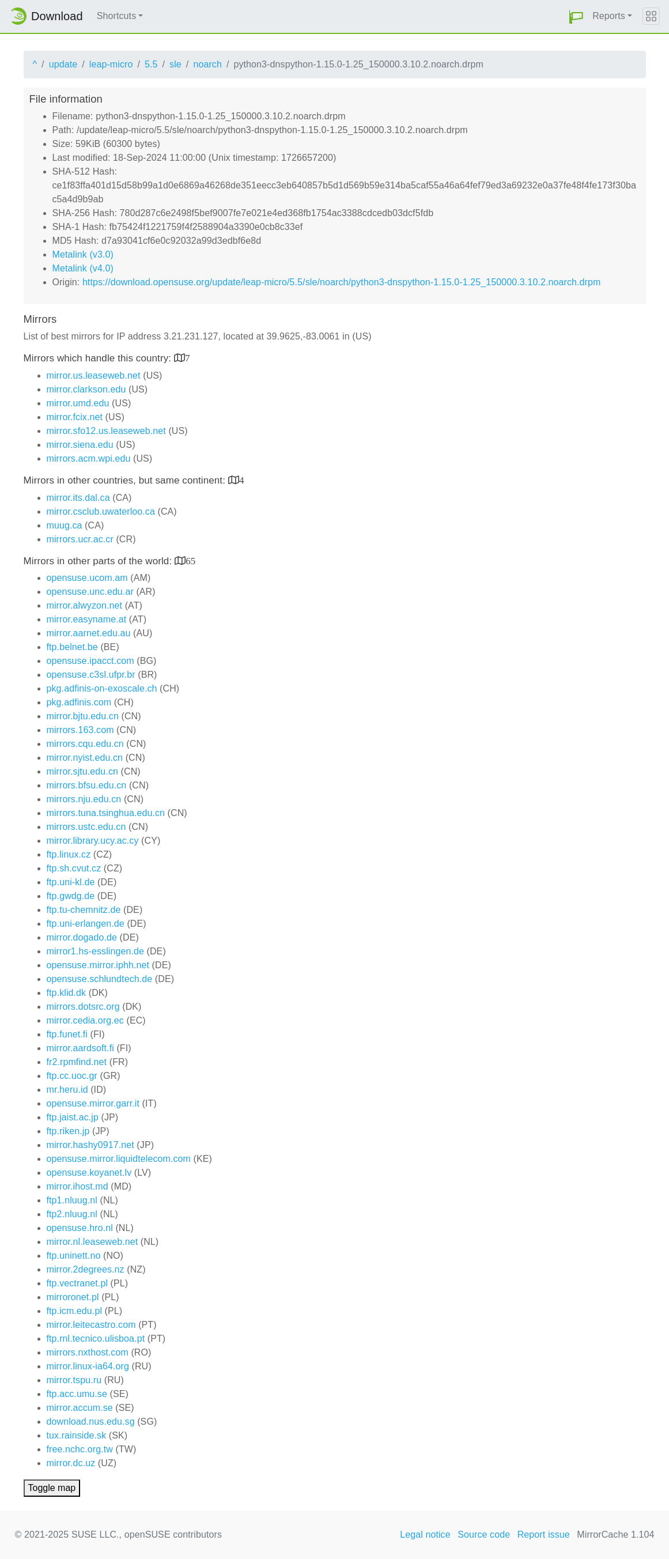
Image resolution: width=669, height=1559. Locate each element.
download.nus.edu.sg (91, 1421)
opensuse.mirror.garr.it (93, 1103)
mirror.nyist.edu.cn (85, 757)
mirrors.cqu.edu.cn (85, 744)
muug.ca (64, 525)
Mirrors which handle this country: (99, 358)
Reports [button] (608, 16)
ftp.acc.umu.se (77, 1394)
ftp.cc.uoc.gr (72, 1076)
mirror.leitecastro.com (91, 1325)
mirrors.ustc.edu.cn (86, 827)
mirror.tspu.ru (74, 1380)
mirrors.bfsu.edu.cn (87, 785)
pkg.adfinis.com (79, 702)
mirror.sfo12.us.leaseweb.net (106, 431)
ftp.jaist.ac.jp (73, 1117)
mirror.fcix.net (75, 417)
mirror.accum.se (80, 1408)
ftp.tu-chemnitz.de (84, 910)
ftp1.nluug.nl (72, 1200)
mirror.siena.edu (80, 445)
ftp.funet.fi (67, 1034)
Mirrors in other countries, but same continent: (126, 480)
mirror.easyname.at (87, 619)
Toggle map (52, 1488)
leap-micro (111, 64)
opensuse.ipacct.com (90, 661)
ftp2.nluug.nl (72, 1214)
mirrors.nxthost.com (87, 1352)
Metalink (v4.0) (83, 268)
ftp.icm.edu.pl (75, 1311)
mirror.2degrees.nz (85, 1269)
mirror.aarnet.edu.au (89, 633)
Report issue (543, 1534)
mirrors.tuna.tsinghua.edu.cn (106, 813)
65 (190, 560)
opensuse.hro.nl (80, 1228)
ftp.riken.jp (68, 1131)
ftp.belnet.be (72, 647)
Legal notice (425, 1534)
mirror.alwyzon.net (85, 605)
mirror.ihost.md (77, 1186)
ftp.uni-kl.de (71, 882)
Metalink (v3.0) (83, 254)
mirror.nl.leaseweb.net (92, 1242)
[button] (576, 16)
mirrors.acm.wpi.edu (89, 458)
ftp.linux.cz (69, 854)
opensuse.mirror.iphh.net (98, 965)
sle (175, 64)
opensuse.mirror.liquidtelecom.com (119, 1159)
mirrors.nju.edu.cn (84, 799)
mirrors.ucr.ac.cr (80, 539)
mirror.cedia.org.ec (85, 1020)
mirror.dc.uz (71, 1463)
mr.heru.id (67, 1089)
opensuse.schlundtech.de (100, 979)
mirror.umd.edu (78, 403)
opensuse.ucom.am (87, 578)
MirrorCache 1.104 (615, 1534)
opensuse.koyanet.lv (89, 1172)
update (63, 64)
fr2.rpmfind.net (77, 1062)
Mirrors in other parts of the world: (99, 561)
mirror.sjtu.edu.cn (83, 771)
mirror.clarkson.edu (86, 389)
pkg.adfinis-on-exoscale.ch (102, 688)
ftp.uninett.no (74, 1255)
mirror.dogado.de (82, 937)
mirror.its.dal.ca (78, 498)
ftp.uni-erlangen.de (85, 923)
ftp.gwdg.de (71, 896)
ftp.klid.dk (66, 993)
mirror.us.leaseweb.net (94, 375)
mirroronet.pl (73, 1297)
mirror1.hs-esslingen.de (95, 951)
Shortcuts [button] (117, 16)
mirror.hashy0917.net (90, 1145)
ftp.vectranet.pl (77, 1283)
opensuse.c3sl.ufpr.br (91, 675)
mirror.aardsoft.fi (80, 1048)
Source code (484, 1534)
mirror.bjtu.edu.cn (83, 716)
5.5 (151, 64)
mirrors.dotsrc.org (83, 1006)
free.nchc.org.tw (80, 1449)
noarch (207, 64)
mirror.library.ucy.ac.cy (93, 840)
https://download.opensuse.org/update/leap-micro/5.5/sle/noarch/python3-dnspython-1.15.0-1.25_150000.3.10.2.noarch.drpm (341, 282)
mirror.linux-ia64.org (88, 1366)
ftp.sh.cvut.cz (74, 868)
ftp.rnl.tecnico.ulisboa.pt (96, 1338)
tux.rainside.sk (77, 1435)
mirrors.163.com (80, 730)
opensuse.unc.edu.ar (90, 592)
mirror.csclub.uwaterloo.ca (101, 511)
